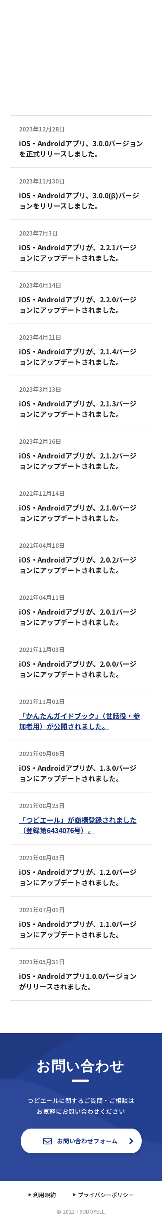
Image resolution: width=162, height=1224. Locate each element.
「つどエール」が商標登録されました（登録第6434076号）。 (78, 825)
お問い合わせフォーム (81, 1140)
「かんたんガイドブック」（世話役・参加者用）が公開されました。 (79, 720)
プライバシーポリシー (106, 1195)
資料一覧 (126, 12)
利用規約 (44, 1195)
